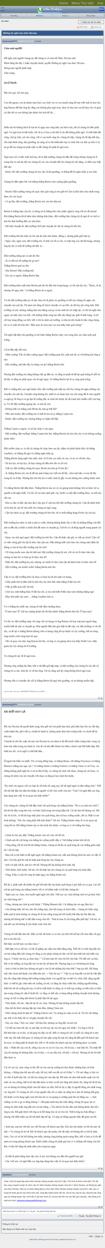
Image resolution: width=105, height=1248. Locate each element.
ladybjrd (6, 1174)
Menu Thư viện (83, 3)
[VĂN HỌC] (22, 1211)
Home (63, 3)
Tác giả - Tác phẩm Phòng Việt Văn (43, 1211)
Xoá (100, 3)
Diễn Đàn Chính (9, 1211)
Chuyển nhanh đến (65, 1216)
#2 (99, 1168)
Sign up (65, 16)
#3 (99, 1207)
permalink (38, 41)
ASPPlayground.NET (45, 1239)
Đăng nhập (91, 16)
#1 (99, 698)
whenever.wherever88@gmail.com (31, 1200)
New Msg (14, 16)
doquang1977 (9, 41)
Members (39, 16)
